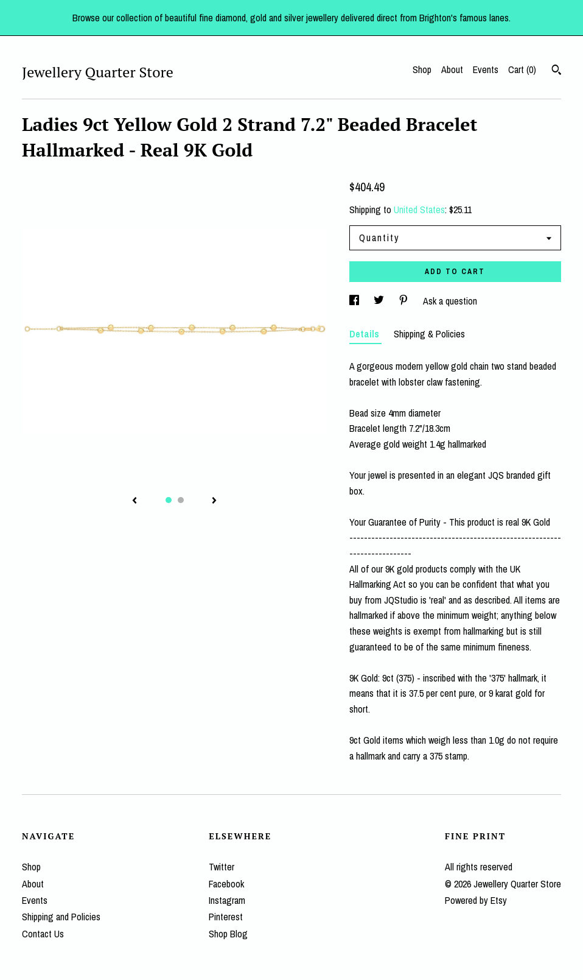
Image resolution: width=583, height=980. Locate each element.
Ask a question (450, 301)
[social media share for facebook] (355, 301)
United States (419, 209)
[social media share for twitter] (380, 301)
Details (365, 333)
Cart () (522, 69)
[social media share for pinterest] (405, 301)
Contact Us (43, 933)
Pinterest (226, 916)
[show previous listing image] (134, 501)
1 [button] (169, 500)
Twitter (221, 866)
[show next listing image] (214, 501)
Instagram (227, 900)
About (452, 69)
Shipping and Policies (61, 916)
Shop (422, 69)
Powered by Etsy (476, 900)
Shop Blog (228, 933)
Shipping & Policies (429, 333)
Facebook (226, 883)
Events (485, 69)
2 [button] (181, 500)
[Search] (556, 71)
